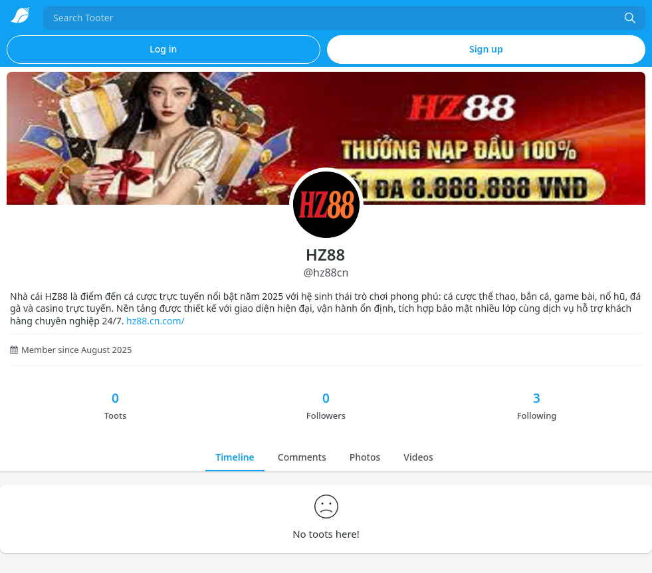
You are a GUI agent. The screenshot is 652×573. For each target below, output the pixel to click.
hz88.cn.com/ (155, 320)
